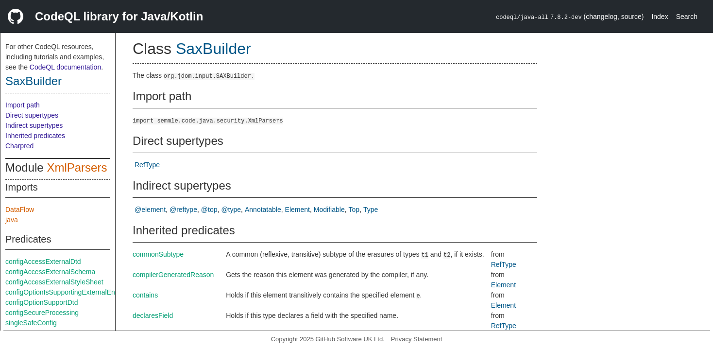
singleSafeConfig (31, 323)
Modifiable (329, 209)
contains (145, 295)
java (11, 220)
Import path (22, 105)
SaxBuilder (33, 81)
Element (297, 209)
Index (659, 16)
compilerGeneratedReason (173, 275)
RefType (147, 165)
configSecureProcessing (42, 312)
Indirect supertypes (34, 125)
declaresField (153, 315)
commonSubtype (158, 254)
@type (231, 209)
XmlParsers (77, 167)
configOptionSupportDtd (41, 302)
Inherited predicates (35, 136)
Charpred (19, 146)
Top (354, 209)
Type (370, 209)
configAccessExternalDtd (43, 261)
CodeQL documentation (65, 67)
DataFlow (19, 209)
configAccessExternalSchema (50, 272)
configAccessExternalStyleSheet (54, 282)
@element (150, 209)
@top (209, 209)
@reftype (183, 209)
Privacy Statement (416, 339)
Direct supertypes (31, 115)
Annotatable (263, 209)
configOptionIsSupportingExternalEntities (67, 292)
